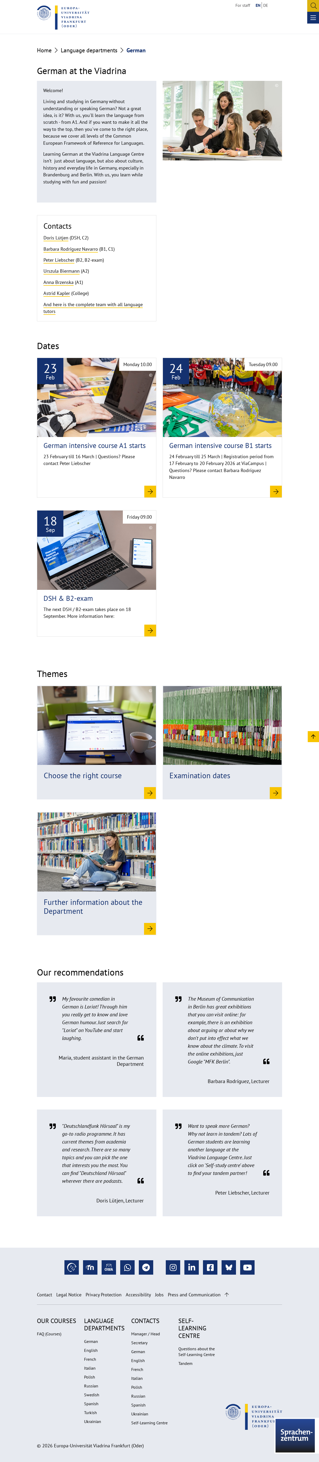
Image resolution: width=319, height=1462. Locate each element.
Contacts (145, 1321)
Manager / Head (145, 1333)
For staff (242, 5)
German (91, 1341)
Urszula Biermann (61, 271)
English (91, 1350)
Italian (90, 1368)
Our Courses (56, 1321)
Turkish (90, 1412)
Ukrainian (92, 1421)
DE (265, 5)
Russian (91, 1385)
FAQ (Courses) (49, 1333)
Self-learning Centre (192, 1328)
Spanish (91, 1403)
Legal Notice (68, 1295)
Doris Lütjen (55, 238)
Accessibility (138, 1295)
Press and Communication (194, 1295)
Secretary (139, 1342)
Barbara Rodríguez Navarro (70, 249)
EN (258, 5)
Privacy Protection (104, 1295)
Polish (89, 1377)
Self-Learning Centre (149, 1422)
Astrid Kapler (56, 293)
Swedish (91, 1394)
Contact (44, 1295)
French (90, 1359)
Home (44, 50)
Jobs (159, 1295)
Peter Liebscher (58, 260)
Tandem (185, 1363)
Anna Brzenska (58, 282)
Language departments (89, 50)
